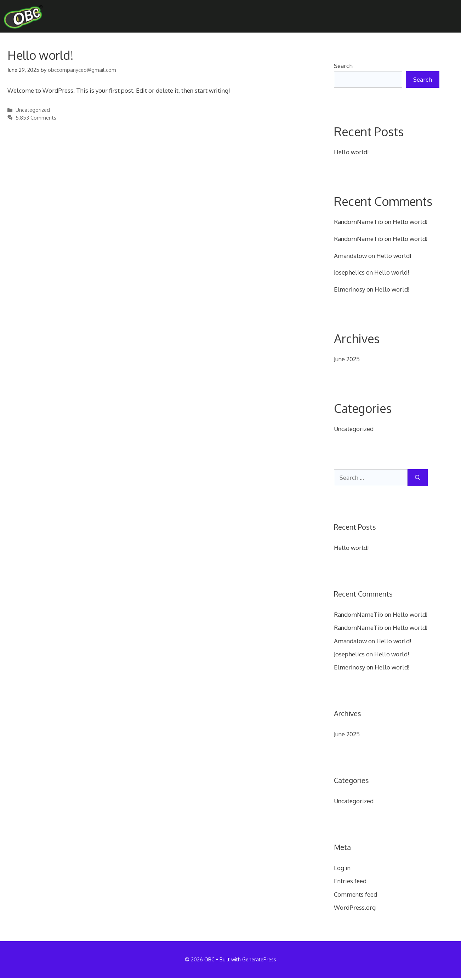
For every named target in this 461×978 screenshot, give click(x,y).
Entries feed (350, 881)
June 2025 (347, 359)
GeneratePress (259, 959)
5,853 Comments (36, 117)
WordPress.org (355, 907)
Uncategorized (33, 110)
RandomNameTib (358, 221)
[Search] (418, 477)
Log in (342, 867)
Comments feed (355, 894)
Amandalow (350, 255)
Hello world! (40, 55)
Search (343, 65)
